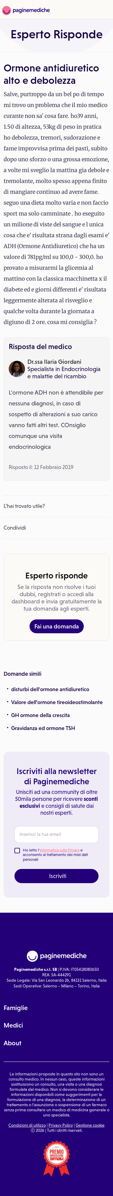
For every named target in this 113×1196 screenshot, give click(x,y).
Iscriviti (57, 876)
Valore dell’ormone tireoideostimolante (57, 702)
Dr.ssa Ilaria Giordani (54, 361)
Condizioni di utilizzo (27, 1125)
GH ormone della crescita (40, 715)
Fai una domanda (56, 626)
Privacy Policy (61, 1125)
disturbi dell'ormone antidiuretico (50, 689)
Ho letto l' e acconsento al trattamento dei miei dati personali (55, 855)
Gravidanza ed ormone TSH (43, 728)
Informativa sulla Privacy (60, 850)
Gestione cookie (90, 1125)
